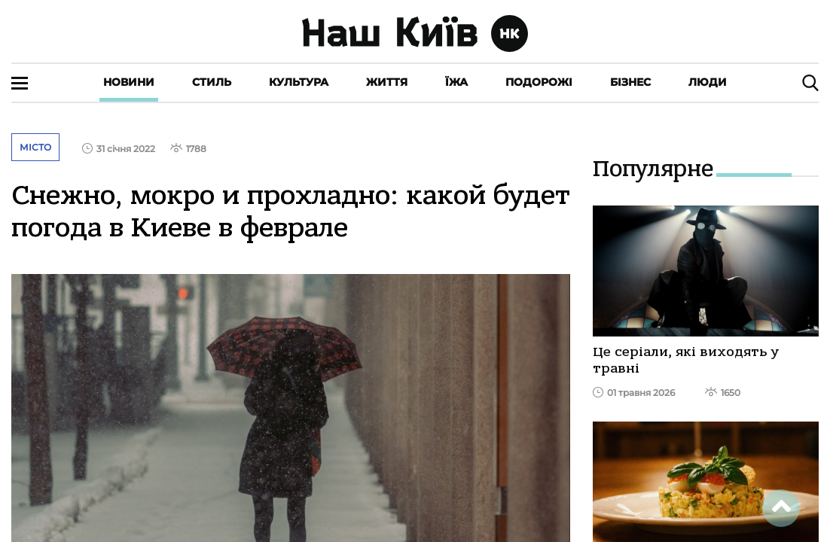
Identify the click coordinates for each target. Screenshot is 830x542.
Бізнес (630, 82)
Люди (707, 82)
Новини (128, 82)
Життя (386, 82)
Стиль (211, 82)
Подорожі (538, 82)
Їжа (456, 82)
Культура (298, 82)
